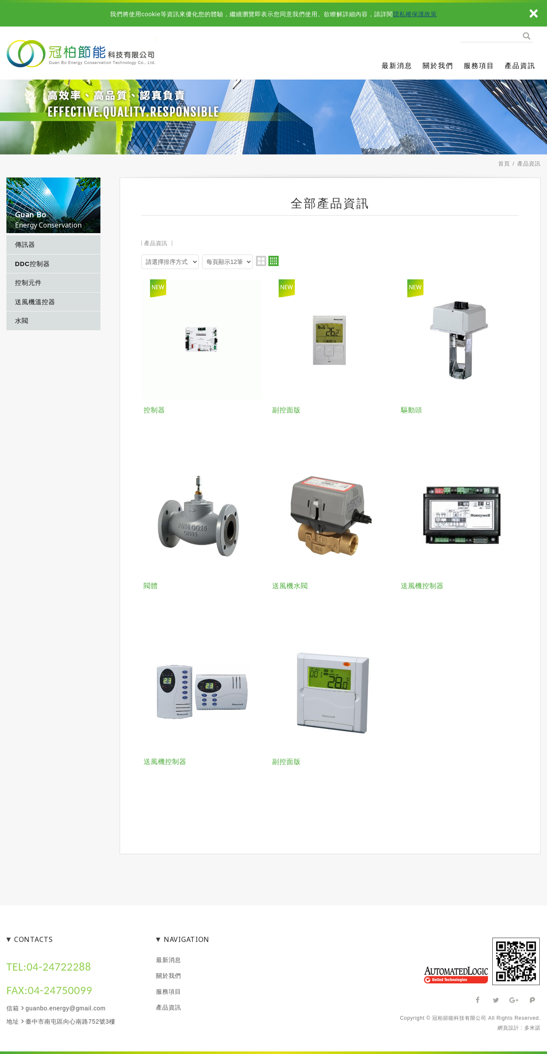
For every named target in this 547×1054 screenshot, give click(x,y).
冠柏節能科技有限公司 (89, 55)
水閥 (21, 320)
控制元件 (28, 282)
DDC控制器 (32, 263)
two (261, 261)
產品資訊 (520, 65)
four (273, 261)
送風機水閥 (290, 585)
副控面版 (286, 410)
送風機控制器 (422, 585)
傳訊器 (25, 244)
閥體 (151, 585)
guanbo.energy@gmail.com (66, 1008)
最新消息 (397, 65)
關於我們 (438, 65)
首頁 (504, 163)
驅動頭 (411, 410)
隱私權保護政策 (415, 14)
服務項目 (479, 65)
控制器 (154, 410)
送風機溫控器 (35, 301)
